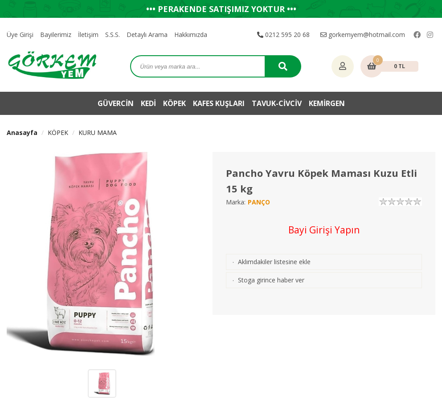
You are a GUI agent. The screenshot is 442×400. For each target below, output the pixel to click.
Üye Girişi (20, 34)
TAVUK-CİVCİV (277, 103)
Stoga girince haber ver (271, 280)
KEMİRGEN (327, 103)
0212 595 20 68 (283, 34)
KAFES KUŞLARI (219, 103)
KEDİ (148, 103)
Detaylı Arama (147, 34)
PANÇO (259, 202)
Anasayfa (22, 132)
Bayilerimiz (55, 34)
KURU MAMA (97, 132)
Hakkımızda (190, 34)
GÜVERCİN (116, 103)
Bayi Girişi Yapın (324, 230)
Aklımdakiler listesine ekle (274, 261)
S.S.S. (112, 34)
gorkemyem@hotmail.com (362, 34)
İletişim (88, 34)
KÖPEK (174, 103)
